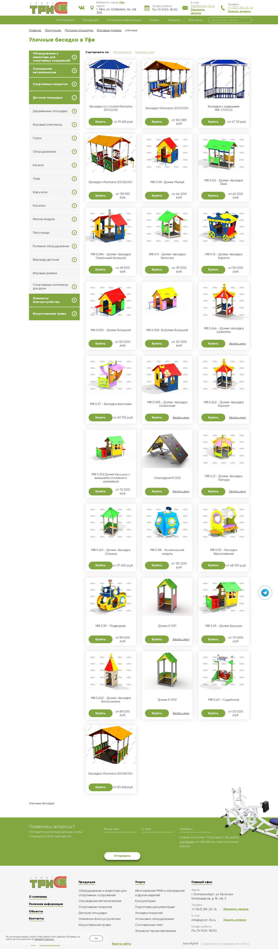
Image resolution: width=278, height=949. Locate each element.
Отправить (122, 856)
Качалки (39, 205)
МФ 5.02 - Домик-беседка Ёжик (223, 182)
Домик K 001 (167, 626)
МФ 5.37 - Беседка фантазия (110, 404)
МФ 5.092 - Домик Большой (111, 330)
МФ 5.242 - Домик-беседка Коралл (224, 404)
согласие (187, 841)
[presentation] (133, 842)
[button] (122, 2)
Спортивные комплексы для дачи (50, 286)
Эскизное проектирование (155, 931)
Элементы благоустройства (46, 300)
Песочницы (41, 232)
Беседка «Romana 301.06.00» (111, 182)
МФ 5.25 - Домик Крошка (223, 626)
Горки (37, 138)
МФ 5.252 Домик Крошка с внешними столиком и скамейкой (111, 478)
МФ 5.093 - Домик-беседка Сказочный (167, 404)
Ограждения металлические (44, 70)
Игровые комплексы (47, 124)
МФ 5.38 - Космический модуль (167, 551)
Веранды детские (46, 259)
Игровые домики (45, 273)
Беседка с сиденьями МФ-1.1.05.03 (223, 108)
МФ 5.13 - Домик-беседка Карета (223, 256)
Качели (38, 165)
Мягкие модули (44, 219)
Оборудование (44, 151)
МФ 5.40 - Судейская (223, 699)
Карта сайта (121, 944)
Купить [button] (100, 121)
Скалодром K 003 (167, 478)
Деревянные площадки (50, 111)
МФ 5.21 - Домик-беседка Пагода (223, 477)
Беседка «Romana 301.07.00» (167, 108)
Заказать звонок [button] (198, 11)
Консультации (145, 901)
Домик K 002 (167, 699)
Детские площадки (47, 97)
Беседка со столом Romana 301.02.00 (111, 108)
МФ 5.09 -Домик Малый (167, 182)
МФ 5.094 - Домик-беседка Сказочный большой (111, 256)
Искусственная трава (49, 313)
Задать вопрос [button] (239, 11)
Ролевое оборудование (51, 246)
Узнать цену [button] (237, 343)
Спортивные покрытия (50, 84)
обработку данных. (44, 939)
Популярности (122, 52)
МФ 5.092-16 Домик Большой (167, 330)
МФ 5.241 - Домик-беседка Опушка (110, 551)
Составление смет (149, 925)
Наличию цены (144, 52)
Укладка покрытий (149, 913)
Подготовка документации (155, 907)
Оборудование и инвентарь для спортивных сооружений (51, 57)
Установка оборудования (154, 919)
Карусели (40, 192)
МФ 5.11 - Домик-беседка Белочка (167, 256)
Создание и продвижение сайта (216, 944)
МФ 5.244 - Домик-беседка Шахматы (224, 330)
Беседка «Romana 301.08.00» (111, 773)
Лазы (36, 178)
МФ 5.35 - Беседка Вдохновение (223, 551)
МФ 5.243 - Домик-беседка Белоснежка (111, 699)
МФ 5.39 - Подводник (111, 626)
